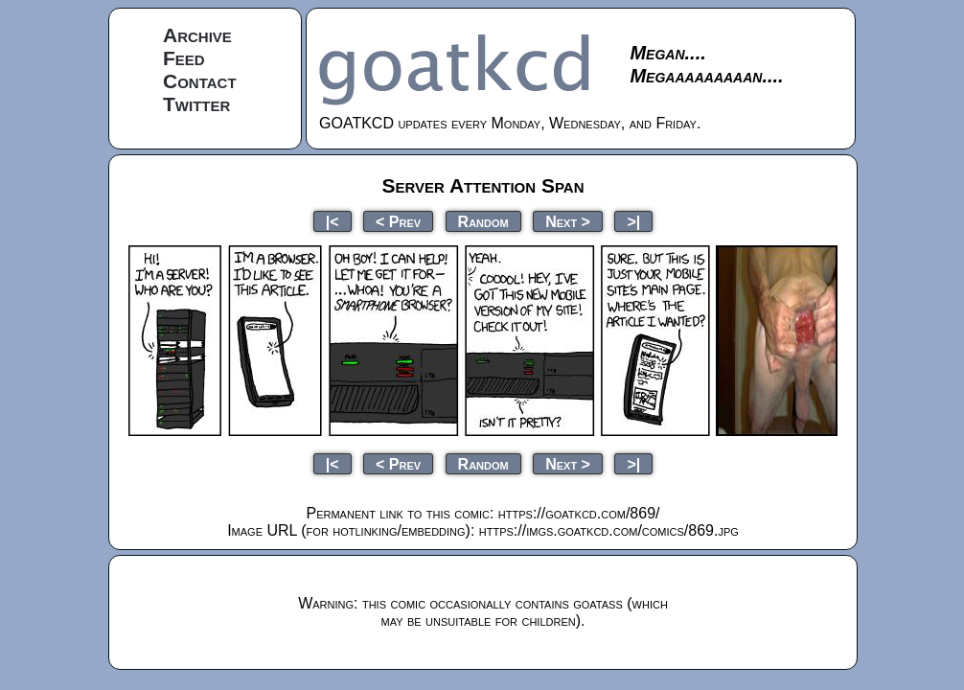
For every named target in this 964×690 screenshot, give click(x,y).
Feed (184, 58)
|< (332, 221)
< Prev (398, 221)
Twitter (196, 104)
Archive (197, 35)
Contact (200, 81)
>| (633, 221)
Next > (567, 221)
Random (483, 221)
